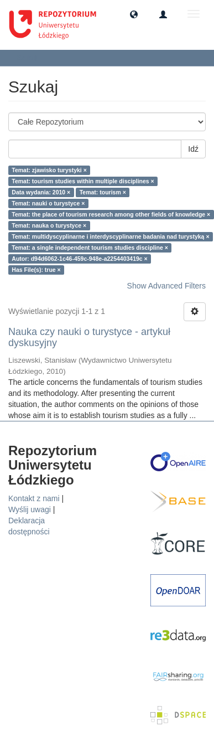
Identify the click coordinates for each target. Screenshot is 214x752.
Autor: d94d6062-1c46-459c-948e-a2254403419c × (79, 258)
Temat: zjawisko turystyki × (49, 170)
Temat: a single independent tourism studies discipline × (90, 247)
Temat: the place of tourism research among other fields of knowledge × (111, 214)
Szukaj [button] (30, 57)
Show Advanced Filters (166, 285)
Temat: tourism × (103, 192)
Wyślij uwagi (29, 509)
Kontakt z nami (34, 498)
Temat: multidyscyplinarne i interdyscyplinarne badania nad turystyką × (110, 236)
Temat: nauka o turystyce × (49, 225)
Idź (193, 149)
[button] (134, 13)
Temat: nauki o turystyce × (48, 203)
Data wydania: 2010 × (41, 192)
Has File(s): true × (36, 269)
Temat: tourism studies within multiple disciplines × (83, 181)
